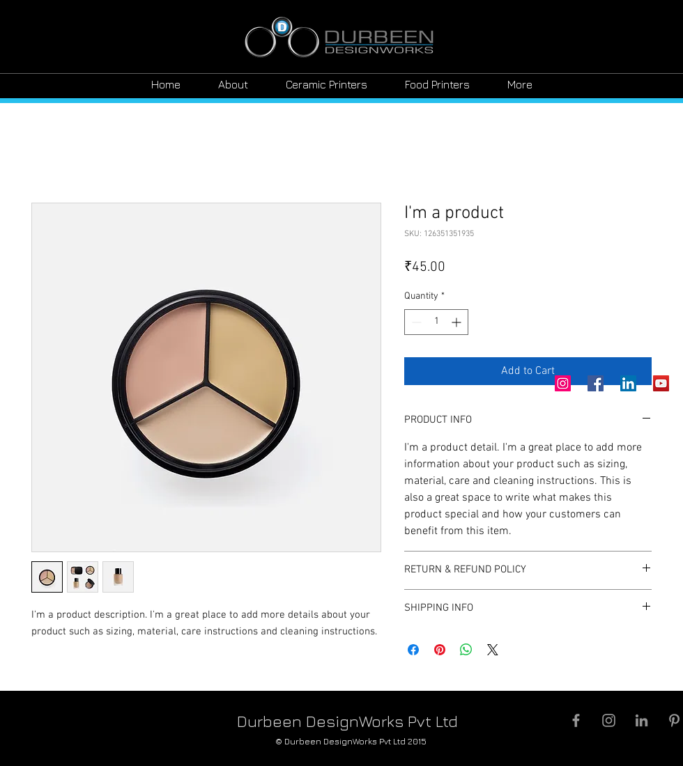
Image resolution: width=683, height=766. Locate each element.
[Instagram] (563, 383)
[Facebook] (596, 383)
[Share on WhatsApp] (466, 649)
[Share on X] (492, 649)
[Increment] (457, 322)
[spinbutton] (436, 322)
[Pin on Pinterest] (439, 649)
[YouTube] (661, 383)
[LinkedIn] (628, 383)
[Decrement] (415, 322)
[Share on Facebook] (413, 649)
